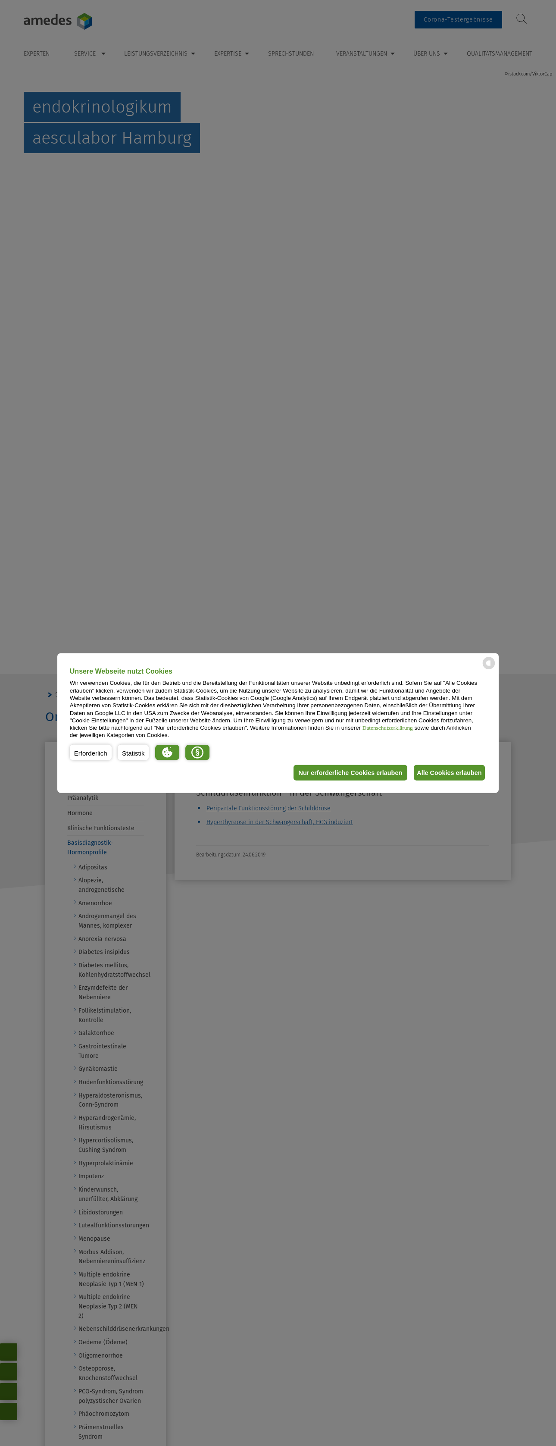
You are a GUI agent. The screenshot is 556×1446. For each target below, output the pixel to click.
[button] (91, 752)
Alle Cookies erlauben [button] (447, 772)
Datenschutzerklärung (387, 728)
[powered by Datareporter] (489, 668)
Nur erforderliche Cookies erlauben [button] (344, 772)
